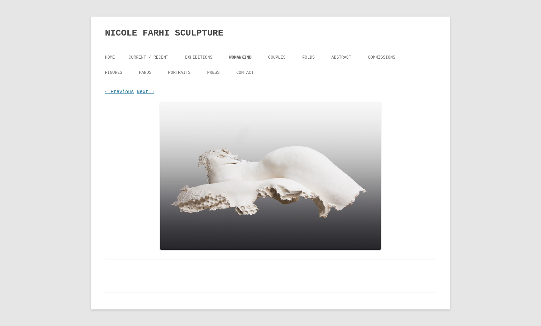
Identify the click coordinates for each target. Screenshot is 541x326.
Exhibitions (198, 57)
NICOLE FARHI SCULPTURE (164, 33)
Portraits (179, 72)
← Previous (119, 92)
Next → (145, 92)
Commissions (381, 57)
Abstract (342, 57)
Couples (276, 57)
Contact (245, 72)
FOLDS (308, 57)
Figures (113, 72)
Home (110, 57)
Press (213, 72)
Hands (145, 72)
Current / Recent (148, 57)
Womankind (240, 57)
